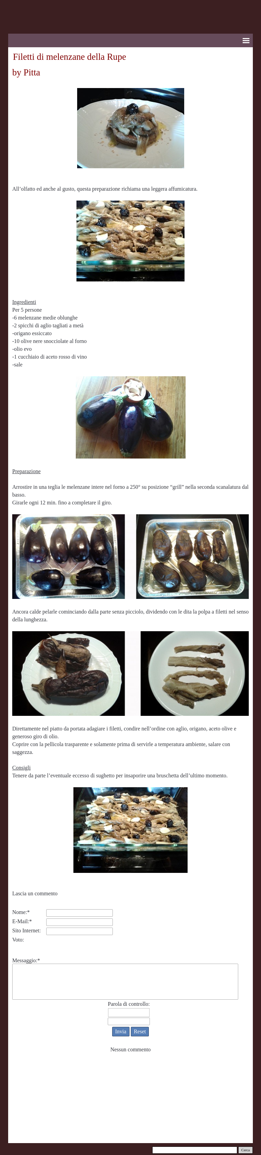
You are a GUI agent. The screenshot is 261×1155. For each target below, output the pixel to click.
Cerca (245, 1150)
